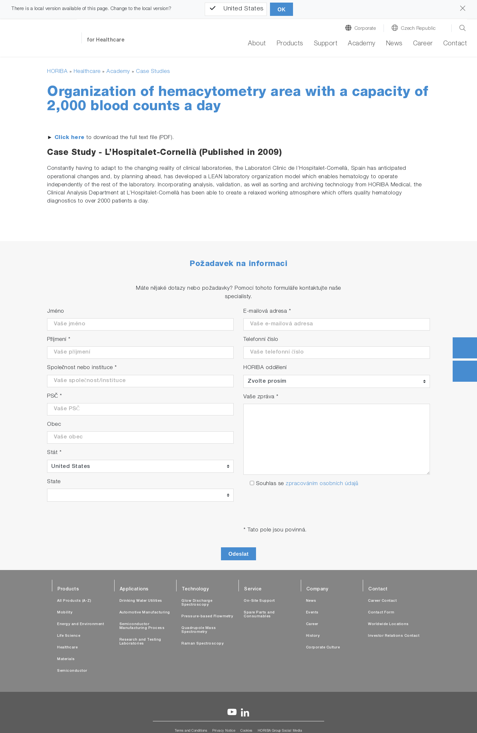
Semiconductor (72, 671)
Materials (66, 659)
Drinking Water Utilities (140, 601)
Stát (54, 453)
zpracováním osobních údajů (322, 484)
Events (312, 612)
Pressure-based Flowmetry (207, 616)
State (54, 482)
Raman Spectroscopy (202, 644)
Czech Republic (418, 28)
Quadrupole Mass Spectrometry (198, 630)
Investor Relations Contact (393, 636)
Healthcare (87, 72)
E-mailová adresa (267, 311)
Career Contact (382, 601)
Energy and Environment (80, 624)
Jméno (55, 311)
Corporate (365, 28)
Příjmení (59, 340)
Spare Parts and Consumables (259, 614)
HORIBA (57, 72)
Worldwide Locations (388, 624)
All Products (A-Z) (74, 601)
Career (423, 44)
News (394, 44)
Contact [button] (455, 44)
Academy (361, 44)
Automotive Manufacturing (144, 612)
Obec (54, 424)
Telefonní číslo (260, 340)
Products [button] (289, 44)
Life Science (68, 636)
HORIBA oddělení (265, 368)
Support (326, 44)
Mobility (64, 612)
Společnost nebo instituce (82, 368)
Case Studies (153, 72)
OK (281, 9)
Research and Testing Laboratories (140, 642)
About (257, 44)
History (313, 636)
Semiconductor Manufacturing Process (142, 626)
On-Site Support (259, 601)
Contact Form (381, 612)
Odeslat (238, 554)
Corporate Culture (323, 647)
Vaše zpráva (261, 397)
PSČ (54, 396)
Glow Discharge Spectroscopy (196, 603)
